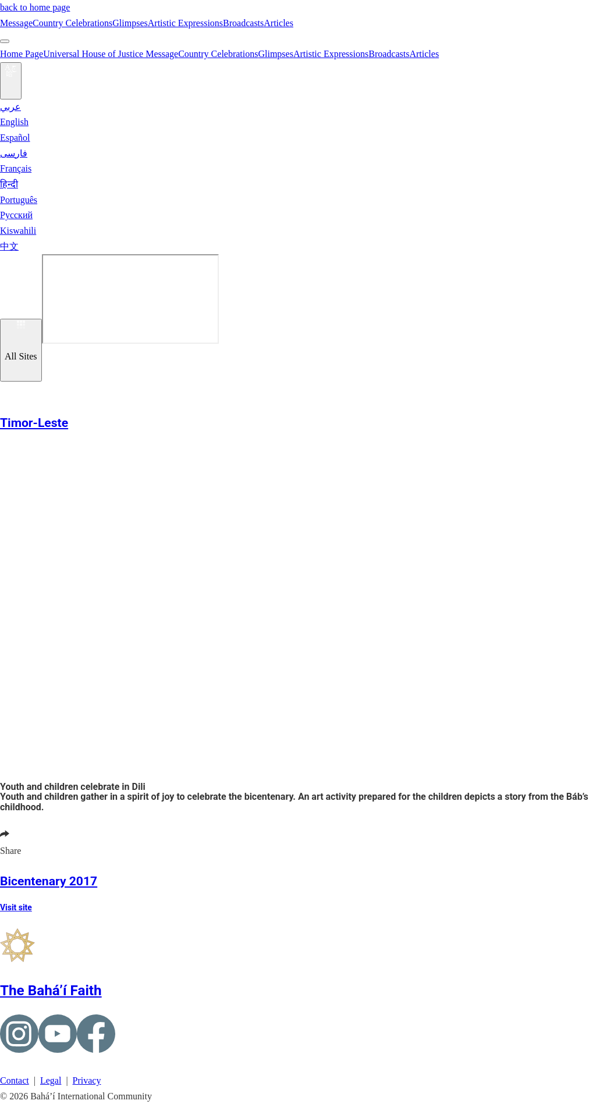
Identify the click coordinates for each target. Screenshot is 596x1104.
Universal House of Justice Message (110, 54)
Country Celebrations (72, 23)
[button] (7, 408)
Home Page (21, 54)
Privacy (87, 1080)
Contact (14, 1080)
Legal (50, 1080)
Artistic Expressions (185, 23)
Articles (278, 23)
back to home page (35, 7)
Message (16, 23)
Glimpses (129, 23)
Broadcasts (243, 23)
